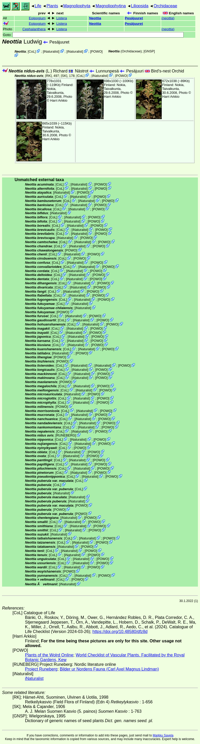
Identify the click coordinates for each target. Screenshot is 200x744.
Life (38, 6)
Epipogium (37, 18)
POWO (96, 51)
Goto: (93, 35)
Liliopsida (139, 6)
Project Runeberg (41, 669)
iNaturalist (51, 51)
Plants (52, 6)
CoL (32, 51)
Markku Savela (163, 735)
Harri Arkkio (58, 100)
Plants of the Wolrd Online (49, 655)
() (167, 18)
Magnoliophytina (111, 6)
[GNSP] (149, 51)
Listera (61, 18)
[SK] (64, 75)
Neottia (95, 18)
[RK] (48, 75)
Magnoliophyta (76, 6)
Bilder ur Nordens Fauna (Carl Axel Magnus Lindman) (109, 669)
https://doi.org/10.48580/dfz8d (120, 631)
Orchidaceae (165, 6)
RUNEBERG (65, 435)
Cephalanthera (34, 29)
